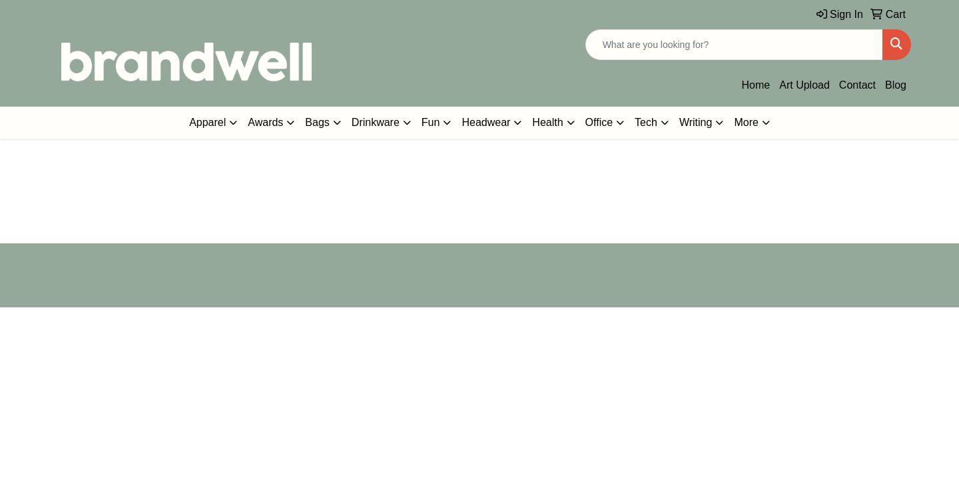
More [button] (746, 122)
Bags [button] (317, 122)
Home (756, 85)
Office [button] (599, 122)
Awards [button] (265, 122)
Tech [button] (646, 122)
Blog (895, 85)
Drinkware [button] (376, 122)
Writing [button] (696, 122)
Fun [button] (431, 122)
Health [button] (547, 122)
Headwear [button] (486, 122)
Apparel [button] (207, 122)
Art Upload (804, 85)
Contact (857, 85)
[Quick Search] (734, 44)
